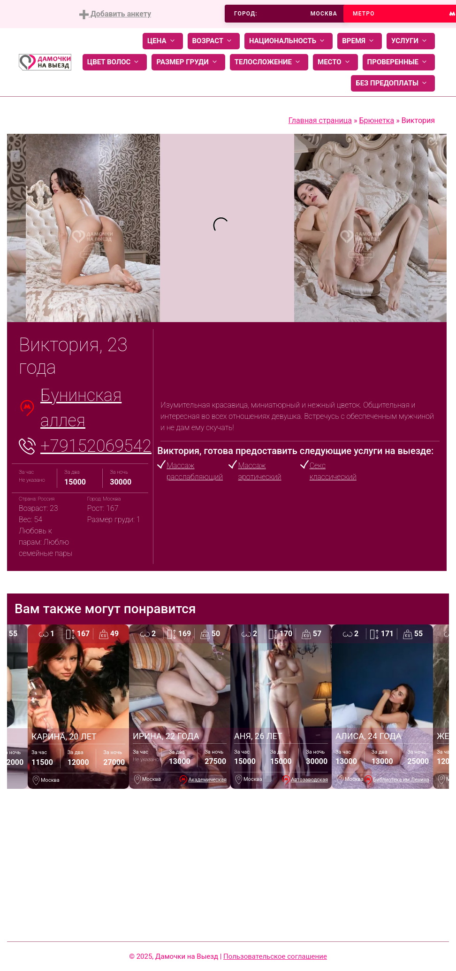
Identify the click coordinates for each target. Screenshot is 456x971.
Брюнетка (376, 120)
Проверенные (398, 62)
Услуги (410, 41)
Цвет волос (115, 62)
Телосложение (269, 62)
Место (335, 62)
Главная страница (320, 120)
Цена (162, 41)
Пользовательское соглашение (275, 956)
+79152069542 (96, 446)
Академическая (207, 780)
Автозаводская (309, 780)
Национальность (288, 41)
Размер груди (188, 62)
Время (359, 41)
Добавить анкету (115, 14)
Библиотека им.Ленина (401, 780)
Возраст (213, 41)
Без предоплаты (393, 83)
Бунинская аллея (81, 408)
